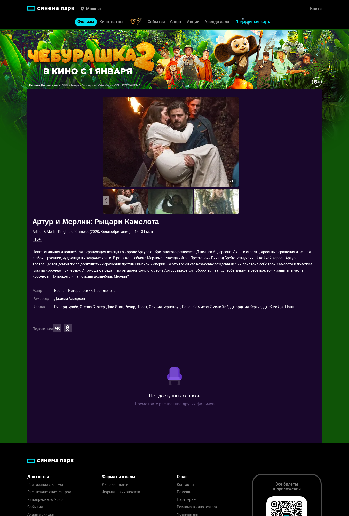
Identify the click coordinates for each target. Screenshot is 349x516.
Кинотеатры (111, 22)
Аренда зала (216, 22)
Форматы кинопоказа (121, 492)
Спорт (176, 22)
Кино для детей (115, 485)
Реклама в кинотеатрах (197, 507)
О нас (182, 476)
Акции (193, 22)
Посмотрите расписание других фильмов (175, 403)
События (156, 22)
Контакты (185, 485)
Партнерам (186, 500)
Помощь (184, 492)
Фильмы (85, 22)
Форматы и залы (118, 476)
